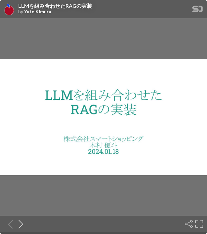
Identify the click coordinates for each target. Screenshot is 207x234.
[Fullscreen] (198, 224)
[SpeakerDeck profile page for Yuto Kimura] (9, 9)
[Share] (188, 224)
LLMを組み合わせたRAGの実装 (55, 5)
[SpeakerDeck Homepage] (197, 10)
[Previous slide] (8, 224)
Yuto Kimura (37, 11)
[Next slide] (19, 224)
